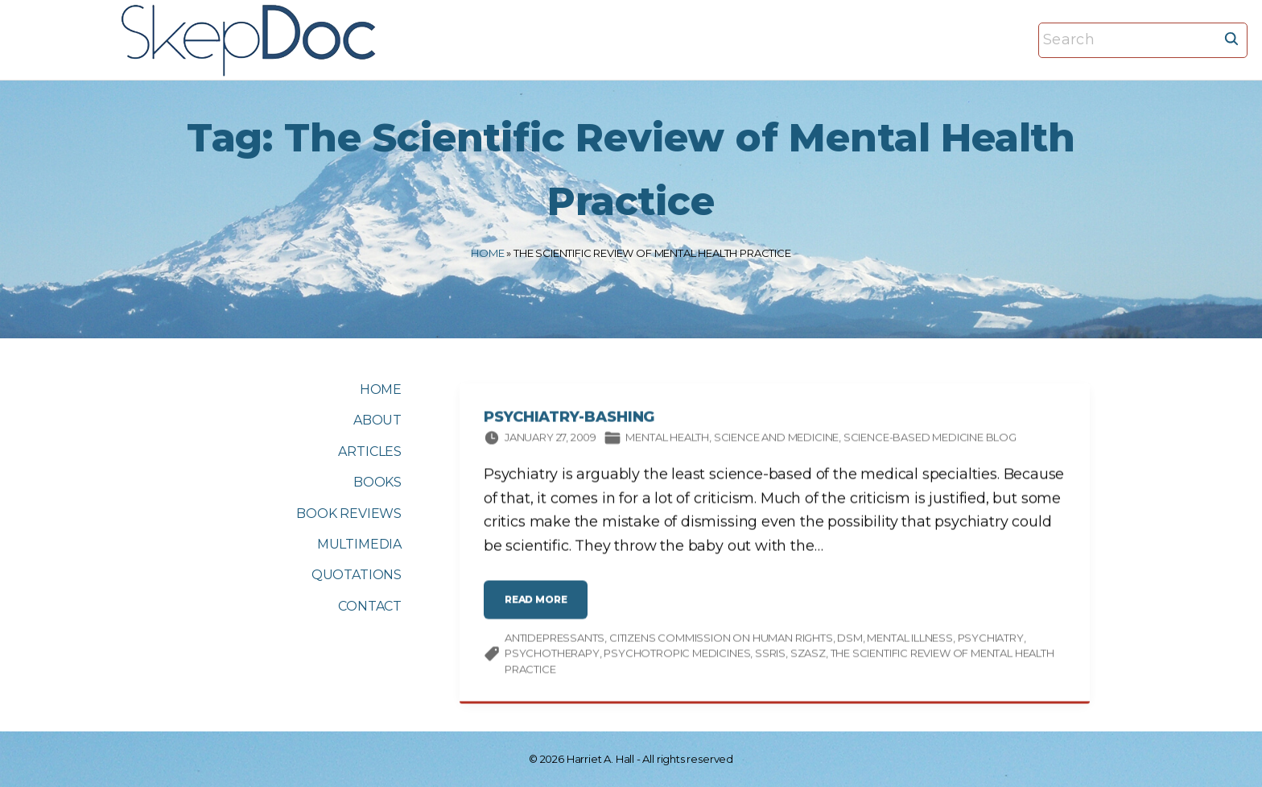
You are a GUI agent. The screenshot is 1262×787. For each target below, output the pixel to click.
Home (487, 252)
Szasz (808, 655)
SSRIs (770, 655)
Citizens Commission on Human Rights (721, 640)
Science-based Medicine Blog (930, 439)
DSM (849, 640)
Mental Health (667, 439)
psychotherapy (552, 655)
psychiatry (991, 640)
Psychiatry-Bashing (569, 420)
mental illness (909, 640)
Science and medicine (776, 439)
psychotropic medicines (677, 655)
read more (539, 608)
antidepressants (554, 640)
